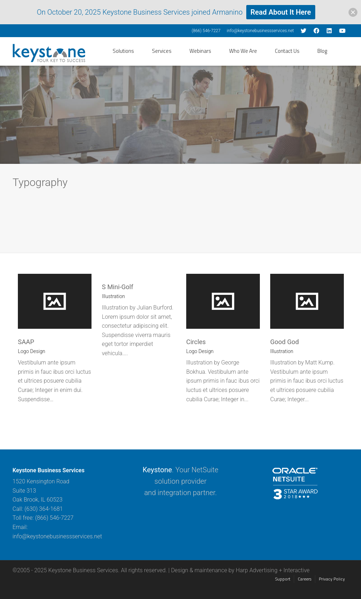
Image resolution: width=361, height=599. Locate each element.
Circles (196, 342)
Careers (304, 578)
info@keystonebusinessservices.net (260, 30)
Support (282, 578)
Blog (322, 51)
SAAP (26, 342)
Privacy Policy (332, 578)
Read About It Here (281, 12)
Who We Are (243, 51)
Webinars (200, 51)
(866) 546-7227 (206, 30)
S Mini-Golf (117, 287)
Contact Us (287, 51)
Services (162, 51)
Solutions (123, 51)
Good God (284, 342)
